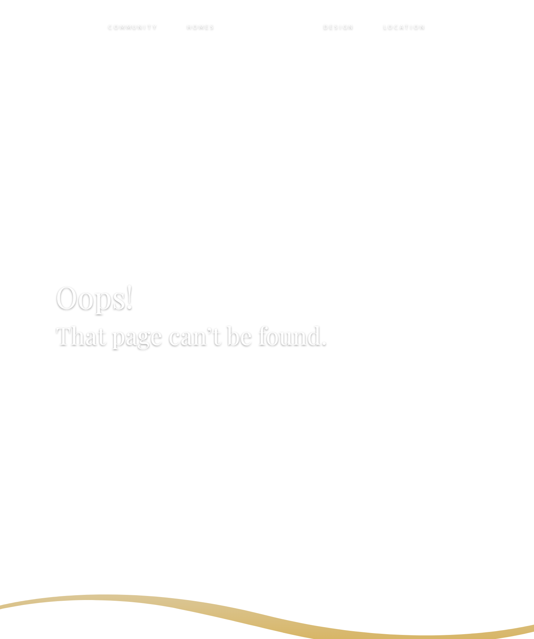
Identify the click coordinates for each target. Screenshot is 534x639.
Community (133, 27)
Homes (201, 27)
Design (339, 27)
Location (404, 27)
